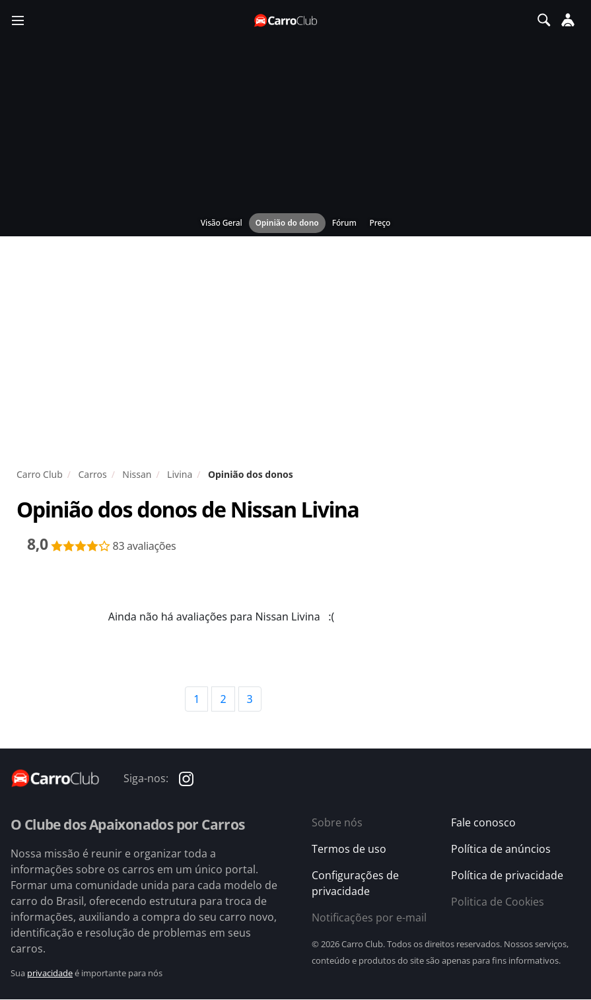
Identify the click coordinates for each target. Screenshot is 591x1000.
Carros (92, 474)
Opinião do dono (287, 222)
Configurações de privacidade (355, 883)
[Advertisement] (295, 355)
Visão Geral (221, 222)
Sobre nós (337, 822)
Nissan (136, 474)
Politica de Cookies (497, 901)
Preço (380, 222)
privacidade (50, 973)
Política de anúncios (501, 849)
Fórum (344, 222)
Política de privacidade (507, 875)
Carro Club (40, 474)
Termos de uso (349, 849)
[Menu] (18, 20)
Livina (179, 474)
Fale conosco (483, 822)
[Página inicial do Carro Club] (286, 20)
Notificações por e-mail (369, 917)
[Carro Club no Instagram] (186, 778)
